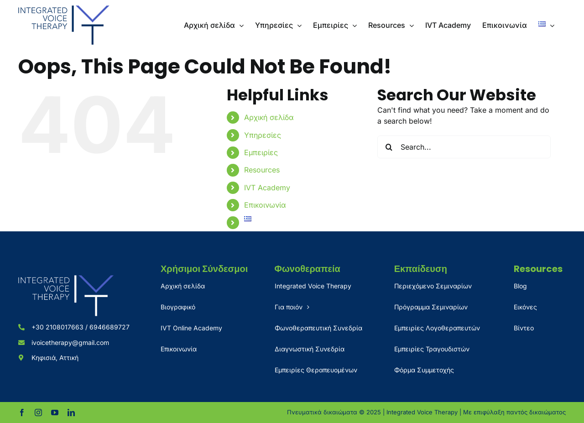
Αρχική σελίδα (269, 117)
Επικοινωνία (265, 204)
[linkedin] (71, 412)
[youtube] (54, 412)
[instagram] (38, 412)
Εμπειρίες (261, 152)
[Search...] (464, 147)
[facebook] (22, 412)
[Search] (388, 147)
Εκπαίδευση (420, 268)
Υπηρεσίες (262, 135)
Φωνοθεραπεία (307, 268)
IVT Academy (267, 187)
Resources (262, 169)
